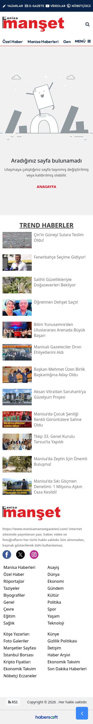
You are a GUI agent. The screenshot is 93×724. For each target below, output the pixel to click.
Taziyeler (11, 588)
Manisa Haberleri (43, 41)
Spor (52, 609)
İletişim (54, 647)
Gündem (56, 588)
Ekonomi (56, 581)
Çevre (8, 609)
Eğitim (9, 616)
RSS (13, 701)
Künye (53, 633)
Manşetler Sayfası (19, 647)
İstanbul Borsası (18, 654)
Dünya (54, 574)
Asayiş (53, 567)
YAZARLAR (15, 6)
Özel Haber (12, 41)
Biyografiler (14, 595)
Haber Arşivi (59, 654)
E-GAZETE (36, 6)
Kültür (53, 595)
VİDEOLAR (57, 6)
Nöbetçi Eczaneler (20, 675)
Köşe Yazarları (16, 633)
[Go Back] (82, 713)
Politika (54, 602)
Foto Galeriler (16, 640)
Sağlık (8, 623)
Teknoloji (56, 623)
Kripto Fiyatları (17, 661)
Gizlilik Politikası (62, 640)
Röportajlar (13, 581)
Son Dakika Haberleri (67, 668)
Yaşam (54, 616)
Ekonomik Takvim (19, 668)
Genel (8, 602)
